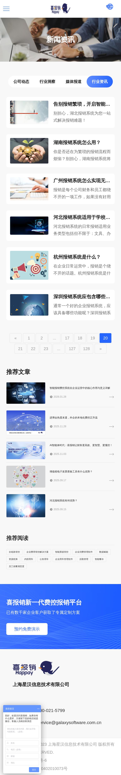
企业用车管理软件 (64, 559)
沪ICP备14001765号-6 (26, 760)
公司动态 (21, 81)
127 (72, 349)
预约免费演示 (27, 629)
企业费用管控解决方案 (37, 552)
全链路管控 (14, 552)
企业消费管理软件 (84, 552)
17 (67, 338)
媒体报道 (73, 81)
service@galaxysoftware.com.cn (69, 722)
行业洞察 (47, 81)
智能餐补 (99, 559)
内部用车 (28, 559)
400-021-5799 (51, 710)
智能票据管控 (61, 552)
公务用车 (44, 559)
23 (46, 349)
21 (20, 349)
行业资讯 (100, 81)
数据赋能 (103, 552)
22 (33, 349)
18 (80, 338)
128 (86, 349)
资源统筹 (13, 559)
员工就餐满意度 (16, 566)
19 (92, 338)
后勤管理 (83, 559)
